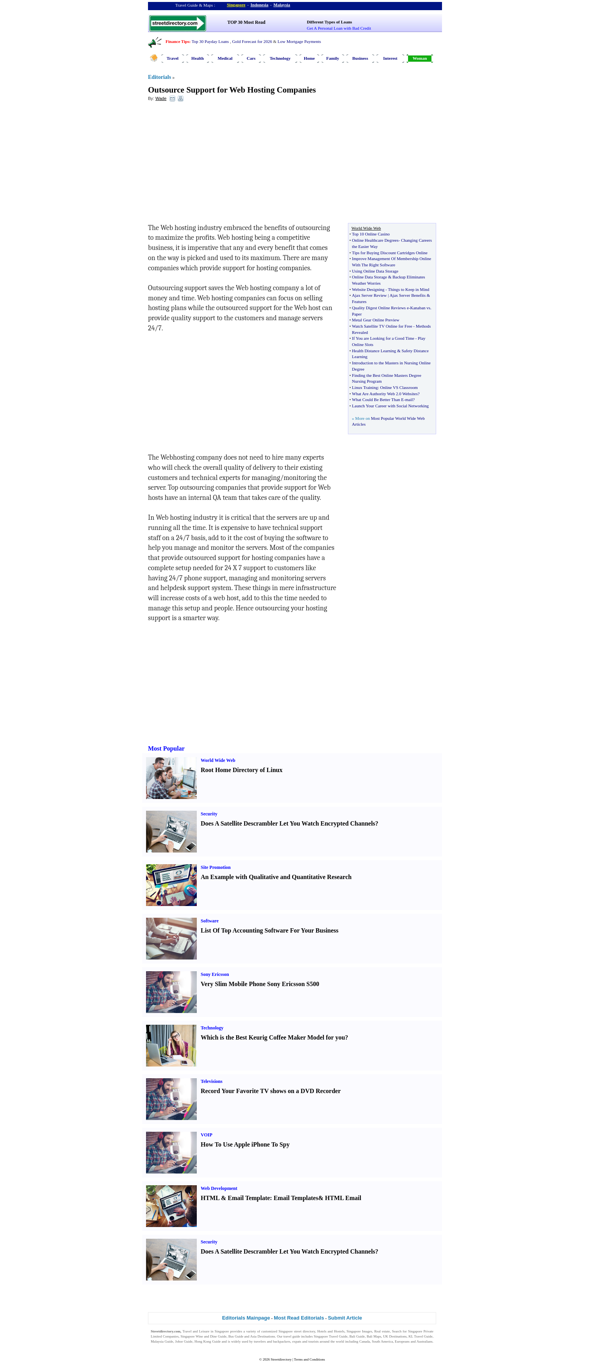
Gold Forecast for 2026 (252, 41)
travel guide (291, 1336)
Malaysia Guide (162, 1341)
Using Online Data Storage (375, 271)
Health (197, 58)
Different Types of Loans (329, 22)
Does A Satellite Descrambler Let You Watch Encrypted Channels (288, 823)
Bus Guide (235, 1336)
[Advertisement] (211, 164)
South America (382, 1341)
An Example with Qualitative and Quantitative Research (276, 877)
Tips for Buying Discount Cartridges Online (390, 252)
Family (332, 58)
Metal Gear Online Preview (375, 319)
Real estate (382, 1331)
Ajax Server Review (369, 295)
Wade (160, 98)
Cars (251, 58)
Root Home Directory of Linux (241, 770)
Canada (364, 1341)
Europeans (402, 1341)
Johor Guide (184, 1341)
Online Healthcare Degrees (375, 240)
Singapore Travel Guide (331, 1336)
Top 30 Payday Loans (210, 41)
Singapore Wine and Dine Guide (203, 1336)
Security (209, 814)
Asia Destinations (262, 1336)
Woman (420, 58)
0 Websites (408, 393)
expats (296, 1341)
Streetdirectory (281, 1359)
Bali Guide (357, 1336)
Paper (357, 314)
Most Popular (166, 748)
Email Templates (296, 1198)
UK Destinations (394, 1336)
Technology (280, 58)
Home (309, 58)
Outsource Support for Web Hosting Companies (232, 90)
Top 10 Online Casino (371, 234)
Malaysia (281, 4)
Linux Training (365, 387)
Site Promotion (216, 867)
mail (409, 399)
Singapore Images (360, 1331)
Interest (390, 58)
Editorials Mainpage (246, 1318)
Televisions (212, 1081)
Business (360, 58)
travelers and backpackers (272, 1341)
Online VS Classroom (399, 387)
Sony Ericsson (215, 974)
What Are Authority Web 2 (375, 393)
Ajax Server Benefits (408, 295)
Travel (172, 58)
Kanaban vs (420, 307)
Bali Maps (374, 1336)
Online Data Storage (369, 277)
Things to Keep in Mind (408, 289)
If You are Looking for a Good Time (383, 338)
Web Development (219, 1188)
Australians (425, 1341)
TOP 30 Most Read (246, 22)
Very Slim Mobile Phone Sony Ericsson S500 (260, 984)
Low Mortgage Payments (299, 41)
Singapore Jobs (161, 1346)
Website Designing (368, 289)
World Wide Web (218, 760)
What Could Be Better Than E (378, 399)
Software (210, 921)
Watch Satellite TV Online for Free (382, 326)
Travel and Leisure (195, 1331)
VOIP (206, 1135)
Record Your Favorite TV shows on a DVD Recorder (270, 1091)
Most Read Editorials (299, 1318)
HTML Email (343, 1198)
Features (359, 301)
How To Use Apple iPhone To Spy (245, 1144)
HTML (210, 1198)
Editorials (159, 77)
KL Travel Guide (420, 1336)
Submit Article (345, 1318)
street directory (304, 1331)
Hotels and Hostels (331, 1331)
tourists (313, 1341)
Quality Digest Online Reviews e (380, 307)
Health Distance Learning (374, 350)
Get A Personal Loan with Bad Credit (339, 28)
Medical (225, 58)
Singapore (236, 4)
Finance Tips (177, 41)
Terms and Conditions (309, 1359)
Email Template (249, 1198)
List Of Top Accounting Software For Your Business (270, 930)
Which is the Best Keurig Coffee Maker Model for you (273, 1037)
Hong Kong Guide (207, 1341)
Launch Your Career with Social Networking (390, 405)
